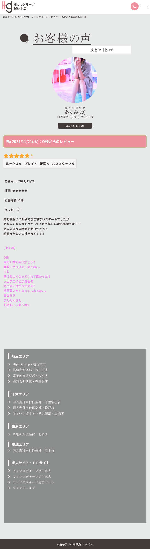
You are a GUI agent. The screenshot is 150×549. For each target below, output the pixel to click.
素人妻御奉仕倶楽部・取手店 (31, 450)
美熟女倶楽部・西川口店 (28, 370)
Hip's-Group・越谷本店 (27, 364)
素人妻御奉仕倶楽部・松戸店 (31, 407)
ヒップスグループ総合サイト (31, 482)
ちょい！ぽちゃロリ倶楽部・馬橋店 (36, 413)
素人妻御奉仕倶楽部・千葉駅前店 (34, 402)
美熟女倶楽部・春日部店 (28, 381)
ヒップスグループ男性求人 (29, 476)
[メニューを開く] (144, 6)
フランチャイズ (21, 488)
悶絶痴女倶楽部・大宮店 (28, 375)
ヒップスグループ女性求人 (29, 470)
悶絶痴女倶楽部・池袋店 (28, 434)
